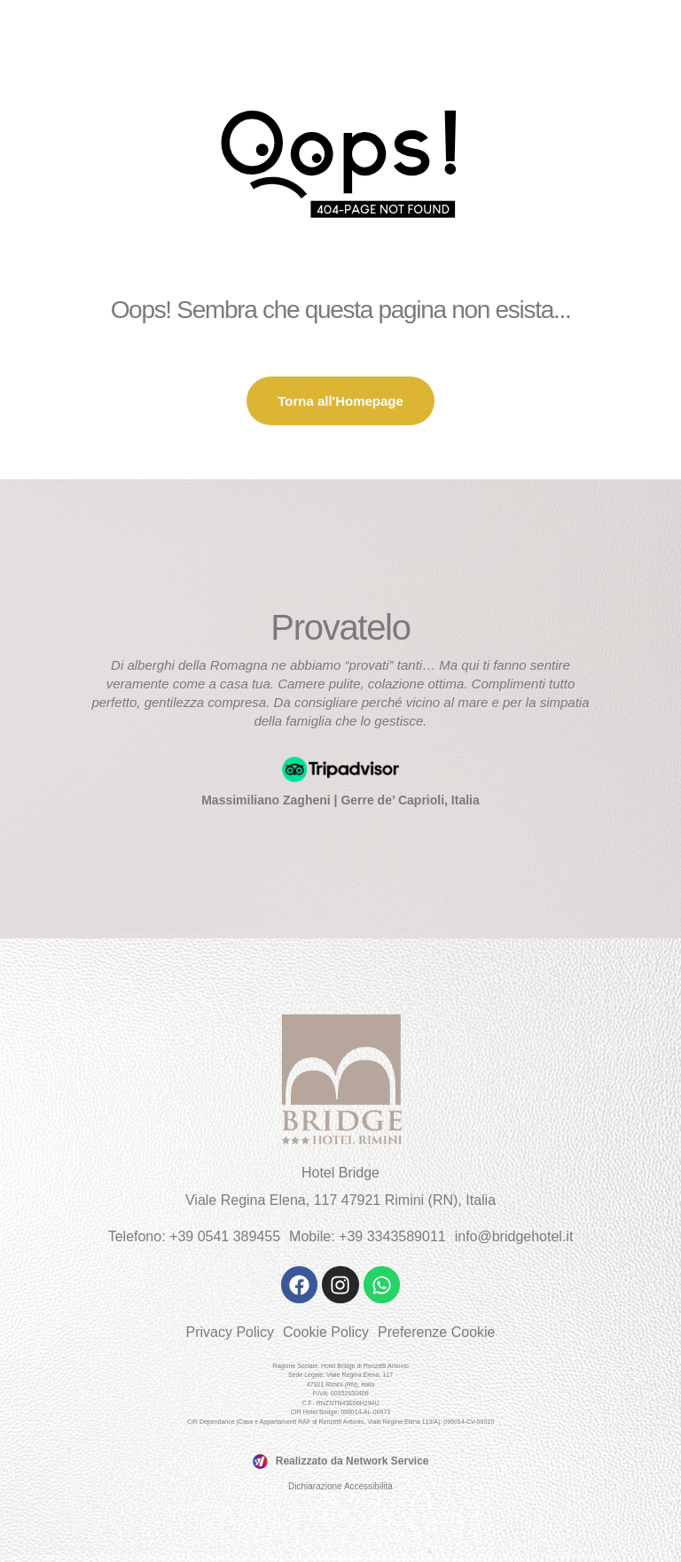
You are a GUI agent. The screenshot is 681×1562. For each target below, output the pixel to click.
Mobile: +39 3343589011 (367, 1236)
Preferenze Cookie (437, 1332)
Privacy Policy (229, 1332)
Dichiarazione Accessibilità (340, 1486)
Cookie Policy (326, 1332)
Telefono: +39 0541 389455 (194, 1236)
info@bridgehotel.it (514, 1236)
